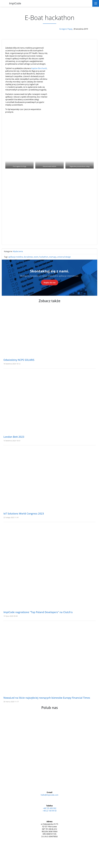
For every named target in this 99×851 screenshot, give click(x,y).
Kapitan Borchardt (39, 68)
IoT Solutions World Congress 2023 (23, 513)
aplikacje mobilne (15, 257)
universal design (64, 257)
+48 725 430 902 (49, 808)
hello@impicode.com (49, 795)
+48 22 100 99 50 (49, 810)
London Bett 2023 (13, 436)
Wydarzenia (18, 251)
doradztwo (28, 257)
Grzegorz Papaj (66, 29)
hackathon (43, 257)
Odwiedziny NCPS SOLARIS (18, 360)
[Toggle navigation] (95, 3)
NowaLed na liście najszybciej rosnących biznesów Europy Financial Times (46, 697)
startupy (52, 257)
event (36, 257)
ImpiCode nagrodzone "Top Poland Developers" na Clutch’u (38, 612)
